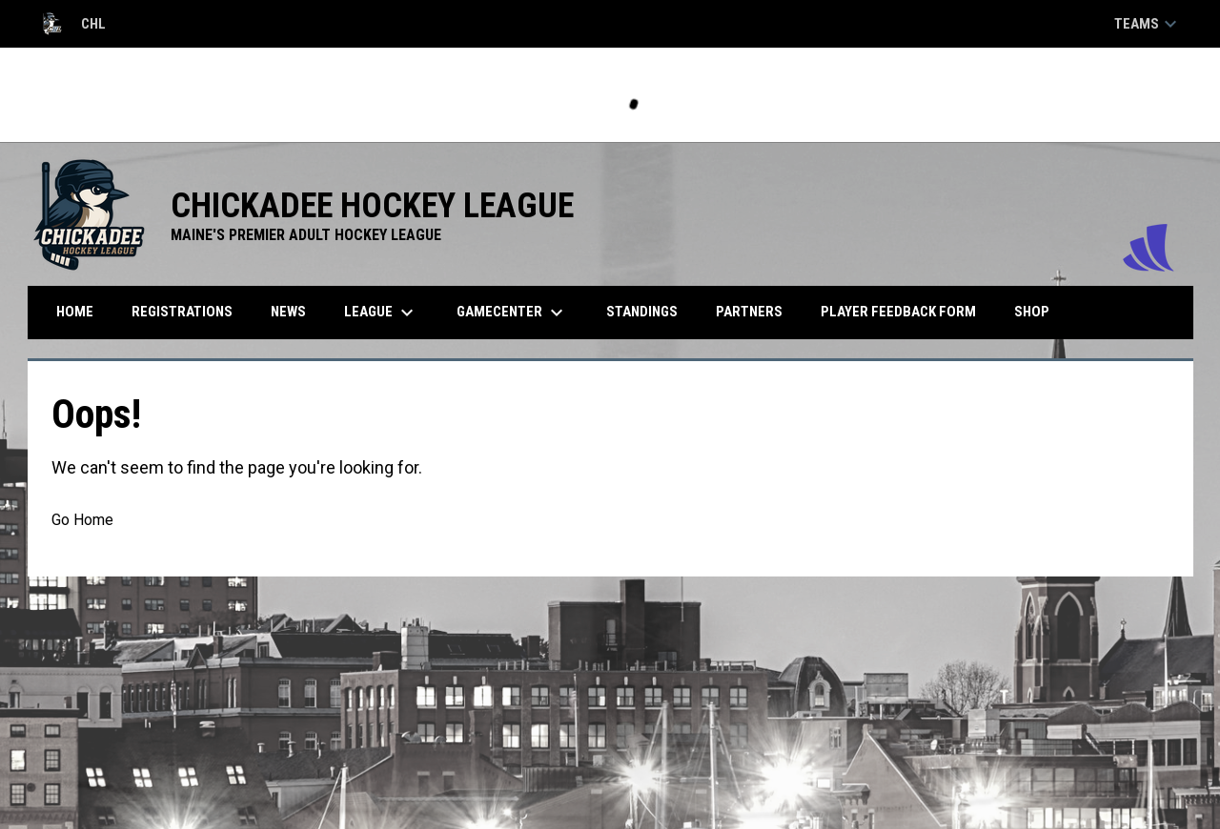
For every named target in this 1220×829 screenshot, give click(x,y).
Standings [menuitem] (642, 311)
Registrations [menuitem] (182, 311)
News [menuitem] (288, 311)
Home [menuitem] (74, 311)
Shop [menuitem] (1039, 311)
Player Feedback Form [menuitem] (898, 311)
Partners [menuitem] (749, 311)
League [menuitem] (381, 312)
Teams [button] (1148, 23)
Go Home (82, 520)
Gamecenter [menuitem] (512, 312)
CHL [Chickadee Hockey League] (72, 24)
